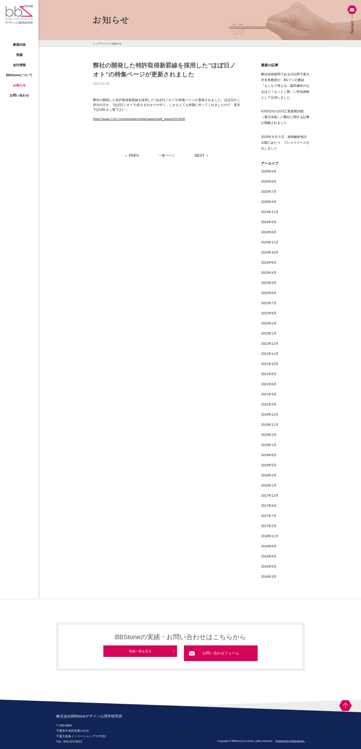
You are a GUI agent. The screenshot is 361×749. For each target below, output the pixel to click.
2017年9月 (269, 505)
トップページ (100, 43)
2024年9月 (269, 222)
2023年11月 (269, 242)
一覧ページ (167, 155)
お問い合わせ (19, 95)
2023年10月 (269, 252)
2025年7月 (269, 191)
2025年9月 (269, 171)
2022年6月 (269, 313)
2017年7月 (269, 516)
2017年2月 (269, 526)
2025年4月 (269, 202)
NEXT (202, 155)
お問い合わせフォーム (220, 653)
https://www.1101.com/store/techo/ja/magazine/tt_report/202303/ (139, 119)
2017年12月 (269, 495)
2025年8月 (269, 181)
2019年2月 (269, 435)
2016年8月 (269, 546)
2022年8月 (269, 293)
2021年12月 (269, 343)
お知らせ (19, 85)
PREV (131, 155)
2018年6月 (269, 455)
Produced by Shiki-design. (290, 741)
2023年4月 (269, 272)
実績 (19, 55)
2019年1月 (269, 445)
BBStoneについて (19, 75)
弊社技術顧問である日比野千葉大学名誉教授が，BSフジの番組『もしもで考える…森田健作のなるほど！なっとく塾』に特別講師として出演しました (285, 85)
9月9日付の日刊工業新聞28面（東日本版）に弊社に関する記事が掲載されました (285, 117)
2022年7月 (269, 303)
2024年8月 (269, 232)
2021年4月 (269, 394)
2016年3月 (269, 576)
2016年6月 (269, 556)
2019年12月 (269, 414)
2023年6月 (269, 262)
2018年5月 (269, 465)
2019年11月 (269, 424)
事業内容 (19, 45)
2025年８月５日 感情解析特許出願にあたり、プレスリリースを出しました (285, 142)
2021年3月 (269, 404)
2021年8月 (269, 374)
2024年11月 (269, 212)
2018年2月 (269, 475)
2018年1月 (269, 485)
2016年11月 (269, 536)
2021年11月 (269, 354)
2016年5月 (269, 566)
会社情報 (19, 65)
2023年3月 (269, 283)
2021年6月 (269, 384)
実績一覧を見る (140, 653)
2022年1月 (269, 333)
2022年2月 (269, 323)
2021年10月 (269, 364)
